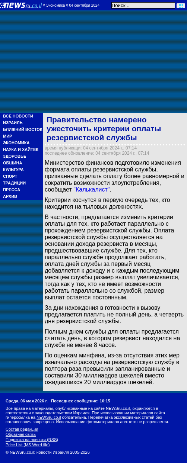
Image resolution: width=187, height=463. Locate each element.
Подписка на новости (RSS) (32, 439)
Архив (10, 196)
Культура (13, 169)
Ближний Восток (22, 129)
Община (12, 163)
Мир (7, 136)
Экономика (16, 143)
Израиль (13, 122)
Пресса (11, 189)
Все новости (18, 116)
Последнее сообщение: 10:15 (80, 401)
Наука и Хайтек (20, 149)
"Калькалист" (91, 189)
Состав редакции (22, 429)
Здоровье (14, 156)
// (71, 5)
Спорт (10, 176)
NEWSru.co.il (49, 417)
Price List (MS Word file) (28, 445)
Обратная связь (21, 434)
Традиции (14, 183)
